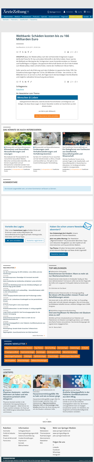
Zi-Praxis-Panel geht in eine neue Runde (16, 305)
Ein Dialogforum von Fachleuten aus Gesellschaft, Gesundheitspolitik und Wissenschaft (76, 152)
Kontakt (21, 443)
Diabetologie (74, 348)
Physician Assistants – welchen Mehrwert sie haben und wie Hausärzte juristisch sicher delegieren (16, 395)
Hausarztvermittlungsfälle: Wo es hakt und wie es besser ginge (46, 395)
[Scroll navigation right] (91, 17)
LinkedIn (56, 448)
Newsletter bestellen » (59, 254)
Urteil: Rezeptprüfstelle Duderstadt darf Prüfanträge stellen (22, 296)
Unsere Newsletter (14, 344)
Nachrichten (8, 17)
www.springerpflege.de (61, 434)
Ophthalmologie (40, 357)
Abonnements (45, 438)
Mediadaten (44, 431)
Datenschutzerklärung (26, 436)
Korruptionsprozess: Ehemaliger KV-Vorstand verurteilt (20, 277)
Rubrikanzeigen (45, 436)
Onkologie (27, 357)
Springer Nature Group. (42, 461)
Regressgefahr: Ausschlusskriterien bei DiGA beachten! (20, 332)
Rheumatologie (23, 361)
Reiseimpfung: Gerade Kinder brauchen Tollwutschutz (20, 329)
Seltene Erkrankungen (39, 361)
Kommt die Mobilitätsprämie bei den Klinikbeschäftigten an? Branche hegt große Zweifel (22, 286)
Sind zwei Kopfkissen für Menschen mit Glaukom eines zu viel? (69, 314)
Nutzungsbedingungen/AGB (28, 434)
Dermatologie (63, 348)
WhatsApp (56, 452)
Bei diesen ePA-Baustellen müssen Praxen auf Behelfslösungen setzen (68, 296)
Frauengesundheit (11, 352)
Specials (44, 17)
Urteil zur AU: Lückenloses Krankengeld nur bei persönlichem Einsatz (22, 300)
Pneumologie (53, 357)
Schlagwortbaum (24, 431)
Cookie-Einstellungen (25, 438)
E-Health (85, 348)
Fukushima (20, 90)
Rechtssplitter (10, 361)
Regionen (64, 17)
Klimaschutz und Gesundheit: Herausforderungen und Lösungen (16, 151)
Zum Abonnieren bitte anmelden (47, 116)
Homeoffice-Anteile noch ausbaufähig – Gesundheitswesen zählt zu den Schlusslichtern (23, 291)
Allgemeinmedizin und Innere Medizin (18, 348)
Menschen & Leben (69, 352)
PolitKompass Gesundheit (69, 357)
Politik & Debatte (76, 17)
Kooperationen (54, 17)
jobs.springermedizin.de (61, 436)
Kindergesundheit (54, 352)
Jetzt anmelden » (14, 241)
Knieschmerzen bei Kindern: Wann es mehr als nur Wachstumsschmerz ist (19, 318)
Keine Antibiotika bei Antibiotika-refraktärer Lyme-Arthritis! (22, 281)
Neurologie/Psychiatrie (13, 357)
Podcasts (36, 17)
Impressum (22, 441)
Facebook (56, 450)
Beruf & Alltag (50, 348)
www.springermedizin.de (61, 431)
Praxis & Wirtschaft (10, 438)
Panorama (7, 441)
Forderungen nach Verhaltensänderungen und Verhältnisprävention (45, 151)
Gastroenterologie (27, 352)
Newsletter (44, 441)
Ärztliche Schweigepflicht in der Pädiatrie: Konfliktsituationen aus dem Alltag (24, 324)
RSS (41, 443)
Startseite (6, 431)
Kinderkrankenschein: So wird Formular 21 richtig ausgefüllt (22, 309)
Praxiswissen (26, 17)
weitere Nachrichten (39, 336)
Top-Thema (39, 348)
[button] (87, 12)
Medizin (17, 17)
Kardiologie (41, 352)
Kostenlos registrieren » (35, 241)
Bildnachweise (23, 446)
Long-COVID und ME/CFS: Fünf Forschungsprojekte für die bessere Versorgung (21, 313)
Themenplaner (45, 434)
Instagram (56, 455)
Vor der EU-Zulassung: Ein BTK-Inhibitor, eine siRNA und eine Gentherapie (22, 273)
